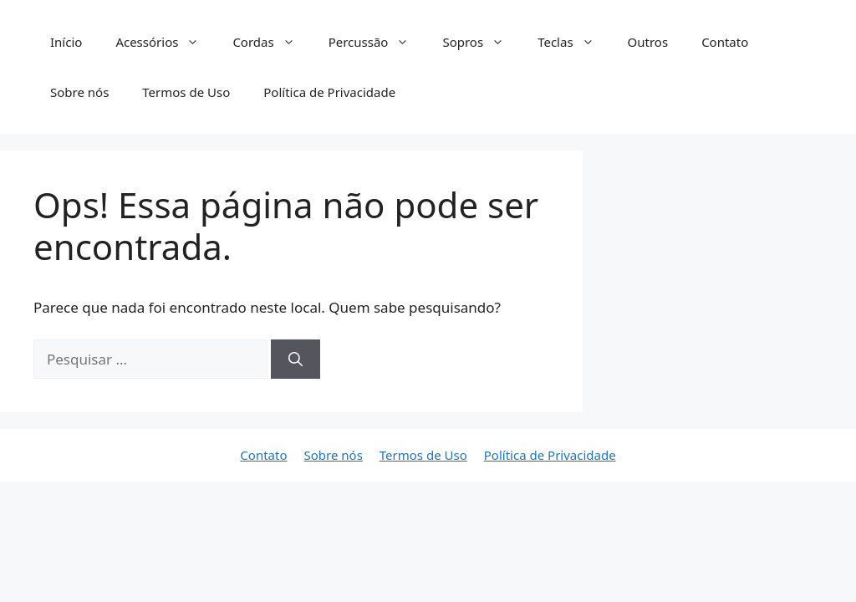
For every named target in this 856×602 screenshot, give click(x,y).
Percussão (377, 42)
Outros (648, 41)
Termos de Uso (186, 92)
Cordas (271, 42)
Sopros (481, 42)
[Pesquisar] (295, 359)
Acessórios (165, 42)
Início (66, 41)
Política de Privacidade (329, 92)
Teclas (574, 42)
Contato (724, 41)
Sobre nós (79, 92)
